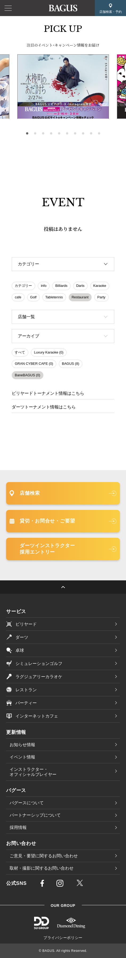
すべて (20, 352)
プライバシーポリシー (63, 938)
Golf (33, 297)
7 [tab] (75, 133)
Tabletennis (54, 297)
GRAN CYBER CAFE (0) (34, 364)
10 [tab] (99, 133)
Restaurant (80, 297)
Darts (80, 286)
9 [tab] (91, 133)
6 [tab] (67, 133)
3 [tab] (43, 133)
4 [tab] (51, 133)
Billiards (61, 286)
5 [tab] (59, 133)
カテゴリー (23, 286)
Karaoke (99, 286)
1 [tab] (27, 133)
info (43, 286)
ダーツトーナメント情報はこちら (44, 407)
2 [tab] (35, 133)
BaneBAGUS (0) (27, 375)
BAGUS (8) (70, 364)
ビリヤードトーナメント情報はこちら (48, 393)
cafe (18, 297)
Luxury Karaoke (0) (48, 352)
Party (101, 297)
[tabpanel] (63, 86)
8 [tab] (83, 133)
